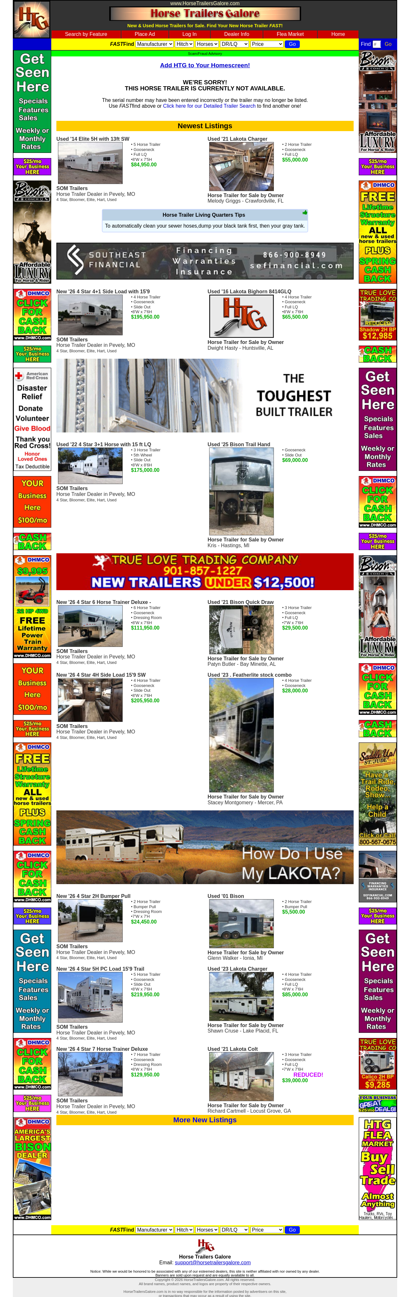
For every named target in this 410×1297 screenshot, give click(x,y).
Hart (101, 199)
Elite (91, 199)
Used (112, 199)
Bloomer (77, 199)
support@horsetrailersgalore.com (213, 1262)
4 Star (61, 199)
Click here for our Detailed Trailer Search (209, 106)
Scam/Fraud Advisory (205, 53)
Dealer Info (236, 34)
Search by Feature (86, 34)
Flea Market (290, 34)
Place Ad (145, 34)
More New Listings (205, 1120)
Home (338, 34)
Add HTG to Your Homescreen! (205, 65)
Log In (190, 34)
